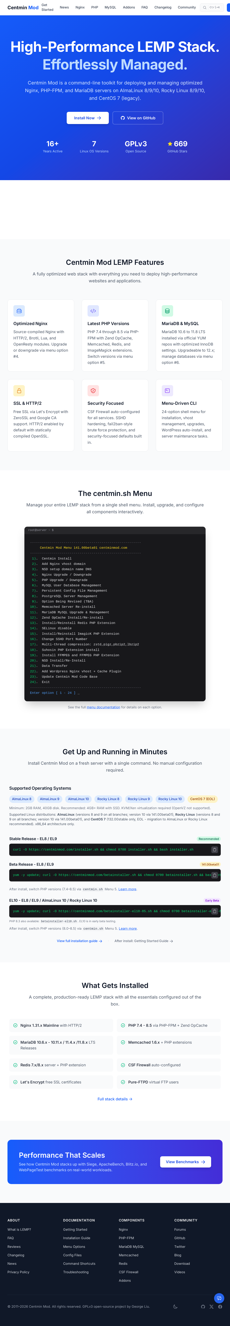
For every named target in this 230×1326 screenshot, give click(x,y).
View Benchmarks (186, 1161)
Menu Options (74, 1247)
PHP (94, 7)
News (64, 7)
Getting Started (75, 1229)
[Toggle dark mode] (175, 1306)
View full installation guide (79, 941)
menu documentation (103, 707)
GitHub (179, 1238)
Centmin (23, 7)
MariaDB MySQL (131, 1247)
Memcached (128, 1255)
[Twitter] (211, 1306)
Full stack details (115, 1099)
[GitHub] (203, 1306)
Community (187, 7)
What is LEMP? (19, 1229)
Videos (179, 1272)
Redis (123, 1264)
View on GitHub (137, 118)
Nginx (80, 7)
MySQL (110, 7)
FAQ (144, 7)
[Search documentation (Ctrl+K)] (212, 7)
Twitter (179, 1247)
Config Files (72, 1255)
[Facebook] (220, 1306)
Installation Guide (76, 1238)
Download (182, 1264)
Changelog (162, 7)
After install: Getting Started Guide (144, 941)
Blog (177, 1255)
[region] (115, 850)
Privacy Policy (18, 1272)
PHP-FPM (126, 1238)
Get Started (47, 7)
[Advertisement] (115, 209)
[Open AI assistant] (219, 1298)
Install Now (87, 118)
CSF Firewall (128, 1272)
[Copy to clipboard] (214, 849)
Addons (129, 7)
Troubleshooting (76, 1272)
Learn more (127, 889)
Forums (180, 1229)
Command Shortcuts (79, 1264)
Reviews (14, 1247)
